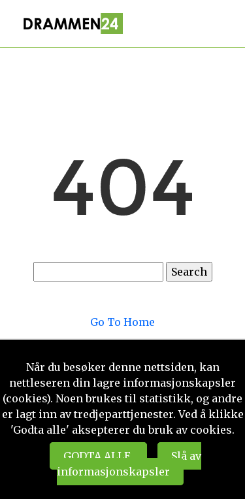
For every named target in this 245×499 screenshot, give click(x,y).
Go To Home (122, 322)
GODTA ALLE (98, 455)
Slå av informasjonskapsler (129, 463)
